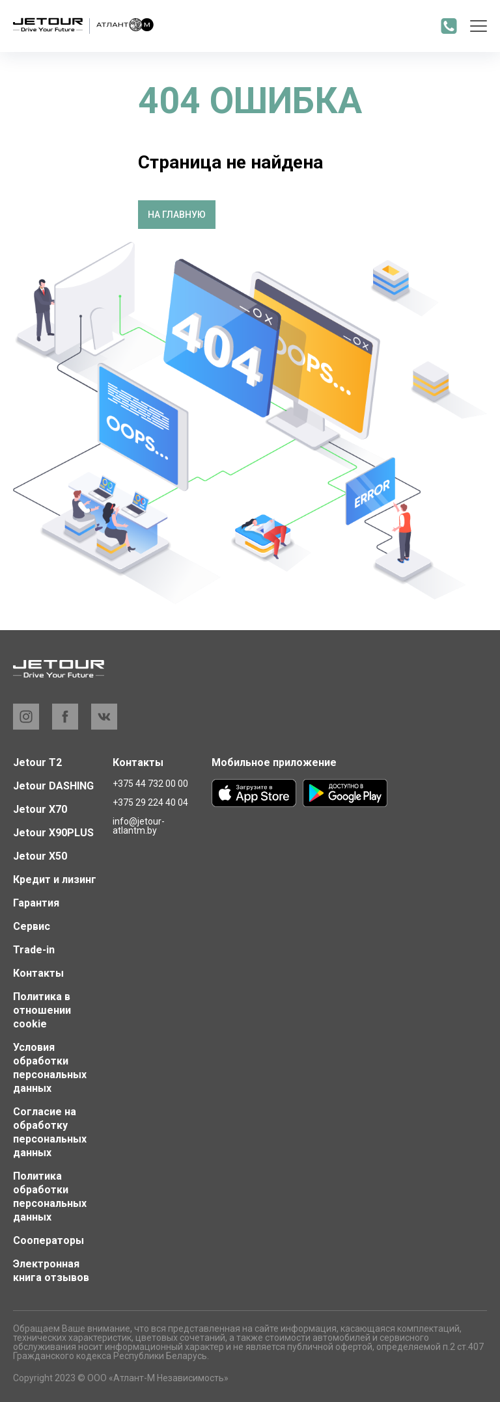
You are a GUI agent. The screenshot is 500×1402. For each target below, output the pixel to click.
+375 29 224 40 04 (150, 802)
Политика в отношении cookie (42, 1010)
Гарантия (36, 903)
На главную (177, 214)
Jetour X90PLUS (53, 833)
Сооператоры (48, 1240)
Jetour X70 (40, 809)
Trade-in (34, 950)
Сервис (31, 926)
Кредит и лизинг (54, 879)
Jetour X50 (40, 856)
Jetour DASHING (53, 786)
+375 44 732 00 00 (150, 783)
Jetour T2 (37, 762)
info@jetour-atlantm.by (139, 826)
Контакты (38, 973)
